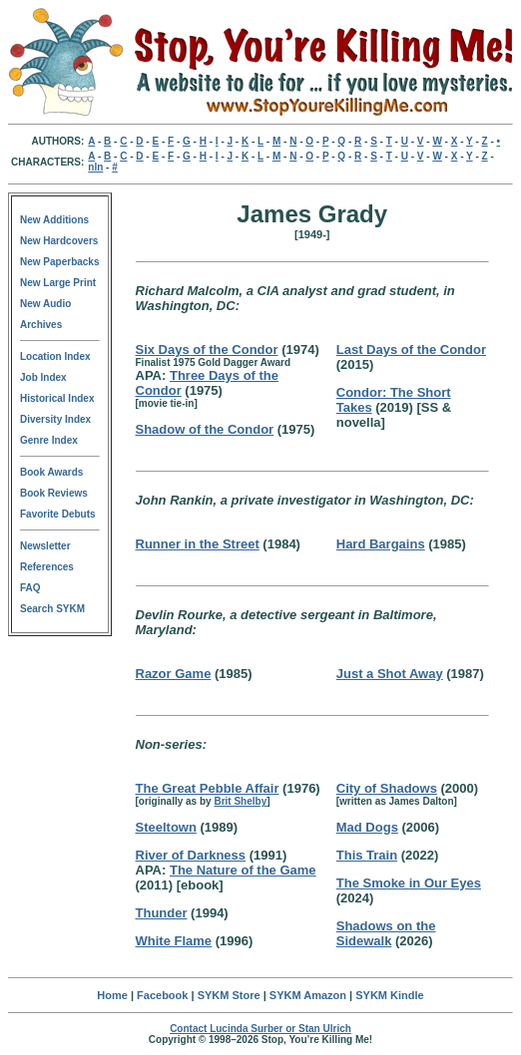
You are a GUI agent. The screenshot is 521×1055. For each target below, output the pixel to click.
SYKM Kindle (389, 995)
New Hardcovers (59, 240)
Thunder (162, 912)
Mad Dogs (367, 827)
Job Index (43, 377)
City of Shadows (386, 788)
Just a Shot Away (389, 673)
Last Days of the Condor (411, 349)
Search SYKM (52, 608)
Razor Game (174, 673)
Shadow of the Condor (205, 429)
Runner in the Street (198, 543)
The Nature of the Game (243, 870)
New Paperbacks (60, 261)
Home (112, 995)
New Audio (45, 303)
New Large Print (58, 282)
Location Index (55, 356)
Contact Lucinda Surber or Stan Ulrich (260, 1028)
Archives (41, 324)
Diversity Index (55, 419)
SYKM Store (229, 995)
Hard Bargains (380, 543)
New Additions (54, 219)
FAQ (30, 587)
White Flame (174, 940)
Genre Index (49, 440)
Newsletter (45, 545)
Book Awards (51, 472)
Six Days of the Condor (207, 349)
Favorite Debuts (58, 514)
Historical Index (57, 398)
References (47, 566)
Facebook (162, 995)
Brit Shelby (240, 801)
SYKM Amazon (307, 995)
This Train (366, 855)
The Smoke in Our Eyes (408, 883)
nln (95, 167)
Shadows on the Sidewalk (386, 933)
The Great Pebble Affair (207, 788)
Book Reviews (54, 493)
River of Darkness (191, 855)
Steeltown (166, 827)
